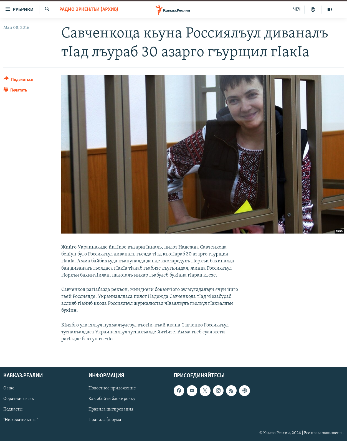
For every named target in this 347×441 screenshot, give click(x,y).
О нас (8, 388)
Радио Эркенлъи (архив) (88, 9)
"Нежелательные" (20, 420)
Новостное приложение (112, 388)
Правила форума (104, 420)
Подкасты (12, 409)
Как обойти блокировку (111, 399)
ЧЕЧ (296, 9)
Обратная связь (18, 399)
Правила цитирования (110, 409)
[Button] (18, 80)
